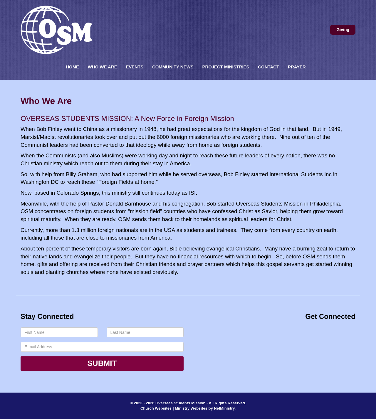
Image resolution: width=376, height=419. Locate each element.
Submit (102, 363)
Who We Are (102, 66)
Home (72, 66)
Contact (268, 66)
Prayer (297, 66)
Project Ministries (225, 66)
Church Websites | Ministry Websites (174, 408)
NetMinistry (224, 408)
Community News (173, 66)
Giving (342, 29)
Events (134, 66)
